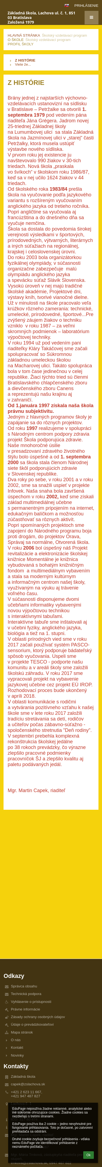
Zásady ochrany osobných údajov (38, 1017)
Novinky (17, 1055)
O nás (16, 1040)
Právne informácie (25, 1009)
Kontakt (17, 1047)
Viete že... (23, 64)
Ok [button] (88, 1155)
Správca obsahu (24, 986)
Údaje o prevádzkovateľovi (32, 1024)
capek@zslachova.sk (28, 1084)
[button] (67, 5)
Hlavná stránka (24, 35)
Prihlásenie (86, 6)
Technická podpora (26, 994)
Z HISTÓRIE (25, 60)
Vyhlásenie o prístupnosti (31, 1002)
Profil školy (20, 44)
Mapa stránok (22, 1032)
